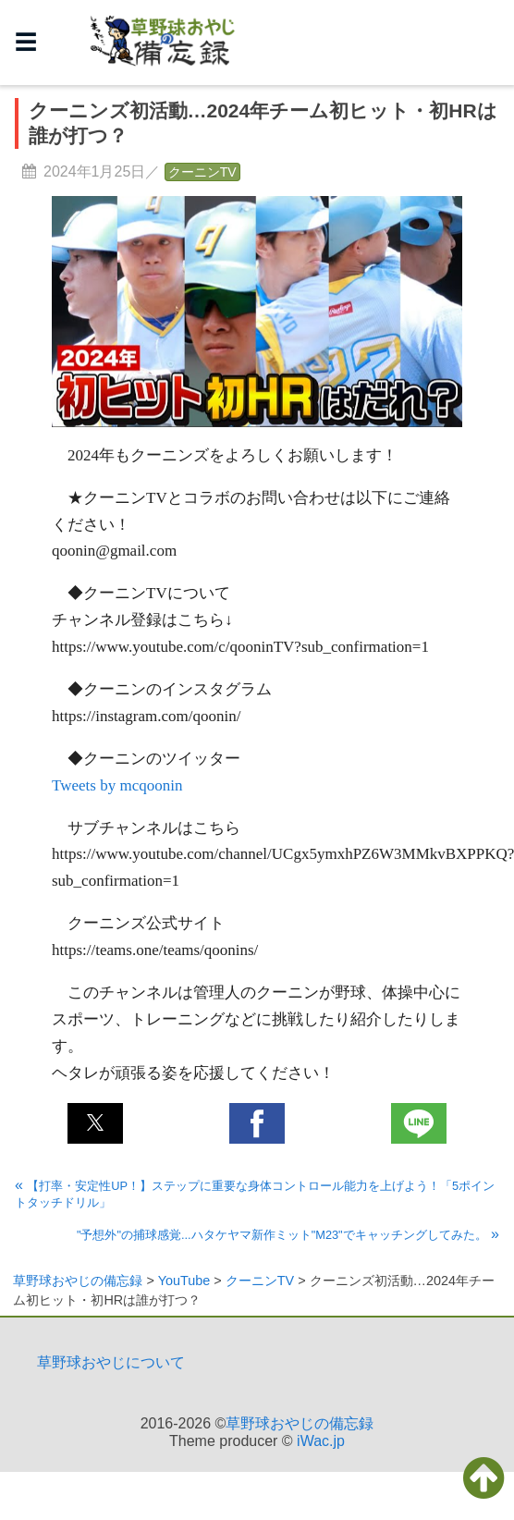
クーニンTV (202, 172)
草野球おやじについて (111, 1362)
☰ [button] (26, 42)
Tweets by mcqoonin (117, 785)
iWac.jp (321, 1441)
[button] (95, 1123)
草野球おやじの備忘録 (299, 1423)
